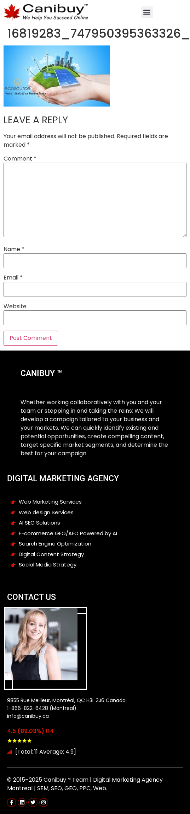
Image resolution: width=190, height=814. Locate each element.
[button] (147, 12)
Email (13, 278)
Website (15, 306)
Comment (20, 159)
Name (14, 249)
